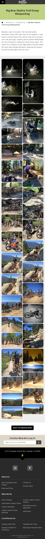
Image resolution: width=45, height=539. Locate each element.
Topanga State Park (8, 524)
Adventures (10, 22)
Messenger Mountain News (32, 527)
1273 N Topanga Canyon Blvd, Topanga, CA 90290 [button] (24, 454)
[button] (2, 2)
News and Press (7, 488)
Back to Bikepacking (22, 428)
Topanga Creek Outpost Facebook (29, 468)
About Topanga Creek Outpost (9, 484)
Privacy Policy (28, 486)
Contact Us (27, 482)
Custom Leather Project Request (31, 501)
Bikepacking (21, 22)
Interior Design (7, 500)
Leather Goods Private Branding (9, 511)
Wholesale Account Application (29, 507)
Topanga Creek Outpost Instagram (15, 468)
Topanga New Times (30, 524)
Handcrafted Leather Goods (11, 503)
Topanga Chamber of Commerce (9, 529)
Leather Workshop (8, 507)
